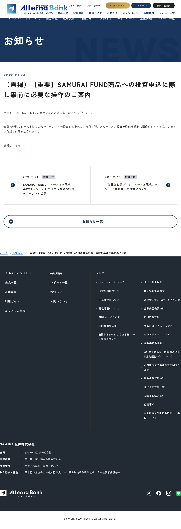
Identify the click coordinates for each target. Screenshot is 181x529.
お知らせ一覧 (92, 222)
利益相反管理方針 (154, 380)
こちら (16, 145)
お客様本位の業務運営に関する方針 (162, 369)
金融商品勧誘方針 (154, 310)
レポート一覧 (166, 18)
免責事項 (149, 406)
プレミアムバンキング (118, 6)
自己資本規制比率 (154, 389)
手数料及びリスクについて (159, 328)
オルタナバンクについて (24, 18)
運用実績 (69, 18)
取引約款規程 (152, 319)
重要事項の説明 (153, 345)
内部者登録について (110, 302)
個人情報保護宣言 (154, 293)
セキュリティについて (157, 336)
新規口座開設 (163, 6)
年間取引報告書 (108, 328)
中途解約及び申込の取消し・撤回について (162, 417)
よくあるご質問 (70, 6)
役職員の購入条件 (154, 398)
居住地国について (109, 310)
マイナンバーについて (112, 284)
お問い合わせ (92, 6)
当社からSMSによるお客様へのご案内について (116, 339)
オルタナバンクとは (18, 275)
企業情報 (146, 18)
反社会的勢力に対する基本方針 (162, 302)
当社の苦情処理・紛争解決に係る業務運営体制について (162, 356)
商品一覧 (52, 18)
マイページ (141, 6)
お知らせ (106, 18)
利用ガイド (87, 18)
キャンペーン (126, 18)
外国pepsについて (109, 319)
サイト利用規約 (153, 284)
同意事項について (109, 293)
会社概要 (56, 275)
